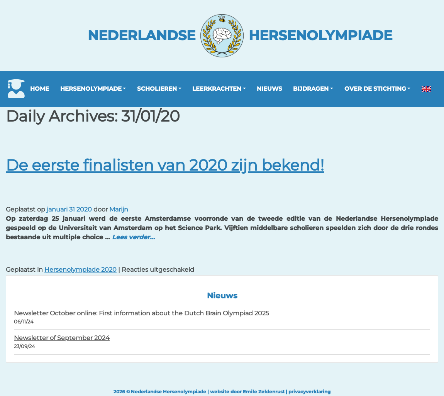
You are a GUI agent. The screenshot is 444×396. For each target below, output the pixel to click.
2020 (84, 209)
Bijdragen (311, 88)
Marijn (118, 209)
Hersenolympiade (91, 88)
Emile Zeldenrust (264, 391)
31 (72, 209)
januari (57, 209)
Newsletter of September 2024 (62, 338)
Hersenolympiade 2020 (80, 269)
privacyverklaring (309, 391)
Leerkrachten (216, 88)
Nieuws (269, 88)
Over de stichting (375, 88)
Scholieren (157, 88)
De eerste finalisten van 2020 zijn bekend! (165, 165)
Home (39, 88)
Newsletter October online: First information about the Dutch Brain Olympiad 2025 (141, 313)
